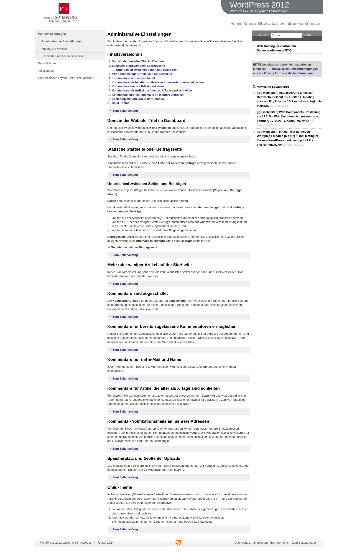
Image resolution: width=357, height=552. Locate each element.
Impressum (260, 542)
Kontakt (297, 24)
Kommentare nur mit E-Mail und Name (138, 86)
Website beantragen (52, 34)
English (315, 24)
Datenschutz (243, 542)
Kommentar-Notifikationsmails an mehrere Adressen (148, 94)
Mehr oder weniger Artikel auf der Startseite (142, 74)
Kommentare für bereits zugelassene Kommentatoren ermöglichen (158, 82)
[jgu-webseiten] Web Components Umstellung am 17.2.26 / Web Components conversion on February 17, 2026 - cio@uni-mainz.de (288, 116)
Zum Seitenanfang (125, 110)
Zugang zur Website (54, 49)
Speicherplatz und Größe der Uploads (138, 99)
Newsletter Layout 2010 (273, 87)
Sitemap (281, 24)
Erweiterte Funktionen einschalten (63, 56)
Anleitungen (46, 70)
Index (266, 24)
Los (308, 35)
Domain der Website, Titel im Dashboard (140, 61)
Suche (253, 24)
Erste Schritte (47, 63)
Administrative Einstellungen (61, 41)
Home (239, 24)
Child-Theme (121, 103)
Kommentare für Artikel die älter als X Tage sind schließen (152, 90)
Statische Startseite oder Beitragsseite (138, 65)
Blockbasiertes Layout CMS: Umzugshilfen (65, 78)
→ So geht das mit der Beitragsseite (132, 247)
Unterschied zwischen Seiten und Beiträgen (146, 69)
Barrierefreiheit (279, 542)
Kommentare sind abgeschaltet (133, 78)
